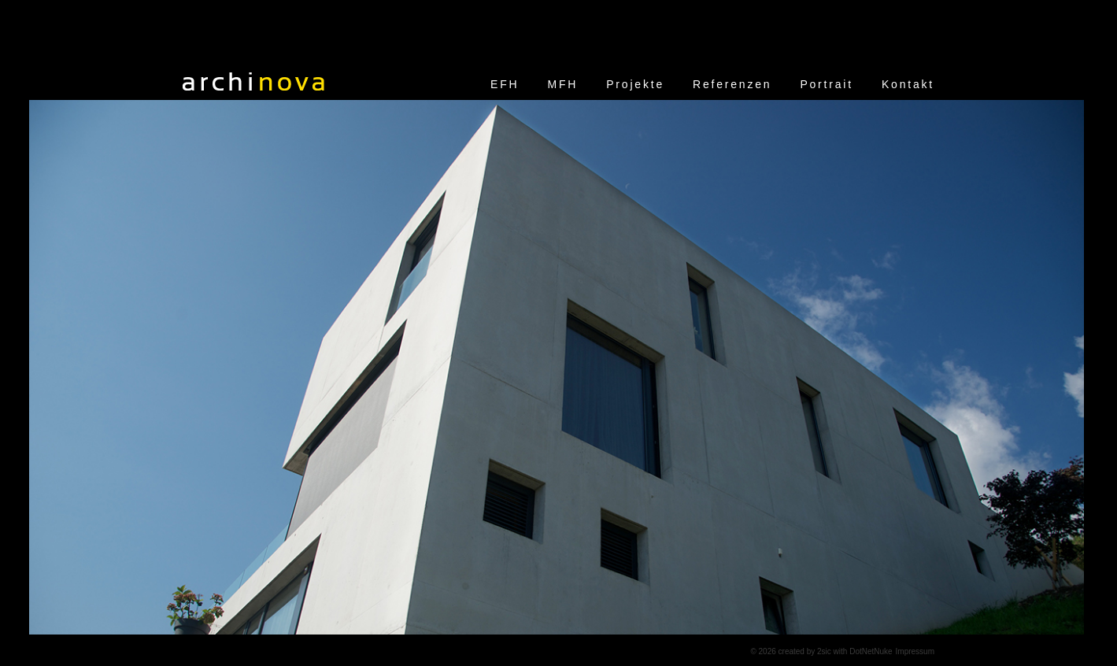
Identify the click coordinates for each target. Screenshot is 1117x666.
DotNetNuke (870, 651)
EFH (504, 84)
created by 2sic (805, 651)
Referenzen (732, 84)
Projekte (635, 84)
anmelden (724, 651)
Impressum (915, 651)
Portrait (826, 84)
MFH (563, 84)
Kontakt (908, 84)
